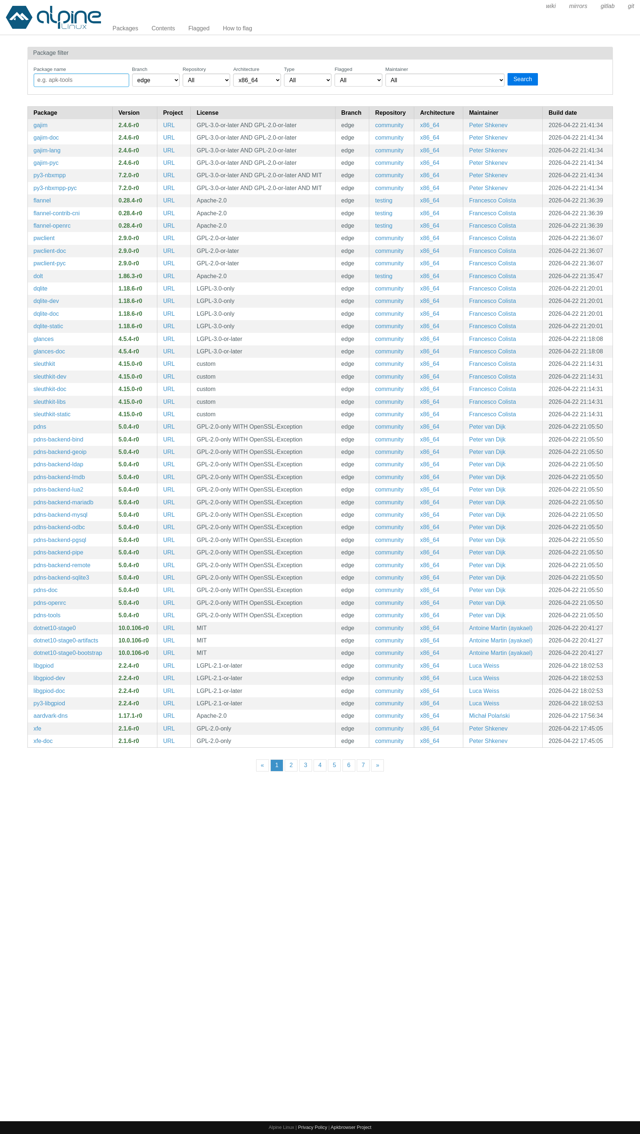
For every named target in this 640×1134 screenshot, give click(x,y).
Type (289, 69)
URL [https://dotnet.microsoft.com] (169, 628)
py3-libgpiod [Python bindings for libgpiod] (49, 703)
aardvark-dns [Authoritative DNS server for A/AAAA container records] (51, 716)
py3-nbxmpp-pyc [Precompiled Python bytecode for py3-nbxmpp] (55, 188)
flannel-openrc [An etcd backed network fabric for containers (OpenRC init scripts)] (52, 226)
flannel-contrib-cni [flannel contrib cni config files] (57, 213)
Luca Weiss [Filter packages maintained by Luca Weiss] (484, 666)
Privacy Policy (312, 1127)
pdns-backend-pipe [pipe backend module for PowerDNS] (58, 552)
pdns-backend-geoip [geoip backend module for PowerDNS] (60, 452)
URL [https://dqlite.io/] (169, 288)
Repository (194, 69)
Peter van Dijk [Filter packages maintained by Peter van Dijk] (487, 427)
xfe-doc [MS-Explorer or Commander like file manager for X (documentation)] (43, 741)
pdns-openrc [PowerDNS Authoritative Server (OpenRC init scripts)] (50, 603)
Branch (139, 69)
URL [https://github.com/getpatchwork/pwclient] (169, 238)
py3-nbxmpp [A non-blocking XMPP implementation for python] (50, 175)
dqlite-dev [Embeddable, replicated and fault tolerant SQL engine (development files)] (46, 301)
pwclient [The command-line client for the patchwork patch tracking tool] (44, 238)
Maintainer (396, 69)
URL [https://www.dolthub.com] (169, 276)
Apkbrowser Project (351, 1127)
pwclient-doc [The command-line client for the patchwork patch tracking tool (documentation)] (50, 251)
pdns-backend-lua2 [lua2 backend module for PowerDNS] (58, 489)
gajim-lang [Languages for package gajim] (47, 150)
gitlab (607, 6)
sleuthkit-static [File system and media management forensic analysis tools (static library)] (52, 414)
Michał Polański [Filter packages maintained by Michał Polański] (489, 716)
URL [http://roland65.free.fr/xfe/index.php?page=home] (169, 728)
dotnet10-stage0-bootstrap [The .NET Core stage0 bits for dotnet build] (68, 653)
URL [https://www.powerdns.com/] (169, 427)
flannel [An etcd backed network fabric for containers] (42, 200)
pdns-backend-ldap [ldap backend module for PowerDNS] (58, 464)
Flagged (199, 28)
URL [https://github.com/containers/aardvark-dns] (169, 716)
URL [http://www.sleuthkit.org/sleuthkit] (169, 364)
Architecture (246, 69)
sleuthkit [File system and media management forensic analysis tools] (44, 364)
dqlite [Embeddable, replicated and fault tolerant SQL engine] (41, 288)
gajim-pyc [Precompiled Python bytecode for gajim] (46, 163)
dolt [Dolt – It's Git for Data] (38, 276)
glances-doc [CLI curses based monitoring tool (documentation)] (49, 351)
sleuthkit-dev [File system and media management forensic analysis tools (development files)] (50, 376)
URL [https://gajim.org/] (169, 125)
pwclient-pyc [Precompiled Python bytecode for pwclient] (50, 263)
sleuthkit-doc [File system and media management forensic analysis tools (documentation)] (50, 389)
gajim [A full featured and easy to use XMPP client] (41, 125)
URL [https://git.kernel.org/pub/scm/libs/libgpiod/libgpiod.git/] (169, 666)
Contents (163, 28)
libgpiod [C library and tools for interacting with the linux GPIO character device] (44, 666)
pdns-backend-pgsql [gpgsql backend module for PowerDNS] (60, 540)
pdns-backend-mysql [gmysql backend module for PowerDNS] (61, 515)
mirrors (578, 6)
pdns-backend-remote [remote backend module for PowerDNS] (62, 565)
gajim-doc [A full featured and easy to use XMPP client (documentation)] (46, 137)
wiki (551, 6)
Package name (50, 69)
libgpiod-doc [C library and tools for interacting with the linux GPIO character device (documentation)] (49, 691)
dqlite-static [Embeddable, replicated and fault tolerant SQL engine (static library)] (48, 326)
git (631, 6)
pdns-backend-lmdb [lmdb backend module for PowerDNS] (59, 477)
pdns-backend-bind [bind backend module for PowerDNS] (58, 439)
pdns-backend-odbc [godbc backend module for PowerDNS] (59, 527)
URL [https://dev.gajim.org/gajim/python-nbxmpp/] (169, 175)
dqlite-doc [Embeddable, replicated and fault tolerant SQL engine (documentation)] (46, 314)
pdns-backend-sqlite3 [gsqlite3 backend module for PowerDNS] (61, 577)
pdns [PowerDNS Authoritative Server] (40, 427)
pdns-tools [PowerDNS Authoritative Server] (47, 615)
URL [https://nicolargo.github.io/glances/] (169, 339)
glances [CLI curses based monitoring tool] (44, 339)
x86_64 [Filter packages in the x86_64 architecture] (429, 125)
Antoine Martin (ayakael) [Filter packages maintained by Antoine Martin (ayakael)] (500, 628)
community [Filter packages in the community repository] (389, 125)
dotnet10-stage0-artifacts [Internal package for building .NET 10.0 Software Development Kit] (66, 640)
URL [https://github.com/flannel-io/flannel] (169, 200)
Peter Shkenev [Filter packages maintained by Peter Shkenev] (488, 125)
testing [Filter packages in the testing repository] (383, 200)
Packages (125, 28)
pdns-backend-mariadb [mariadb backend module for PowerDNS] (64, 502)
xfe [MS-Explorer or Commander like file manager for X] (37, 728)
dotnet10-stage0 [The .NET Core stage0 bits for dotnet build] (55, 628)
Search (522, 79)
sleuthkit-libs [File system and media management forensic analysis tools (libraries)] (50, 402)
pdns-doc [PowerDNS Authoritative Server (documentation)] (46, 590)
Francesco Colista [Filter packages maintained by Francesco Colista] (492, 200)
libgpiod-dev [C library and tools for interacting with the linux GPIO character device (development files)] (49, 678)
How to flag (237, 28)
